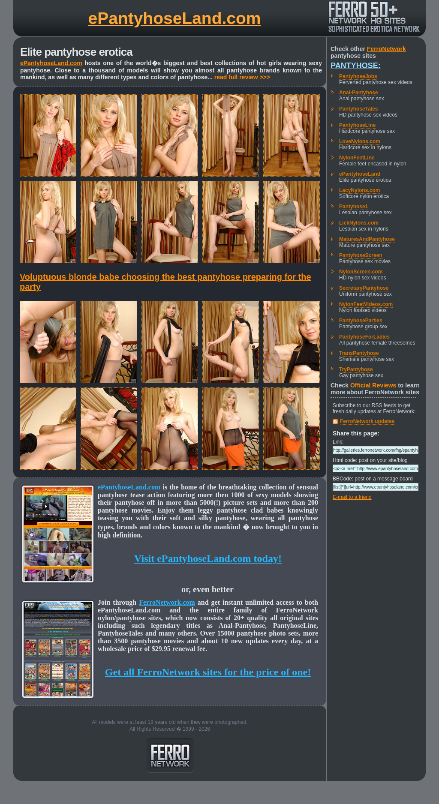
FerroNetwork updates (367, 421)
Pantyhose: (356, 65)
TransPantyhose (359, 353)
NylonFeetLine (357, 158)
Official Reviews (373, 385)
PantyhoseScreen (360, 255)
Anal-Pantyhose (358, 93)
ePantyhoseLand (359, 174)
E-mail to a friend (352, 497)
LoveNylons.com (359, 141)
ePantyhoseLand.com (174, 18)
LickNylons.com (359, 223)
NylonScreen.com (360, 272)
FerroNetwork (386, 48)
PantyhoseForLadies (364, 337)
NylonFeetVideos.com (366, 304)
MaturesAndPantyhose (367, 239)
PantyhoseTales (358, 109)
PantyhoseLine (357, 125)
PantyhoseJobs (358, 76)
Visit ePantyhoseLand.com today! (208, 558)
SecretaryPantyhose (363, 288)
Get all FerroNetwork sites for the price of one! (208, 672)
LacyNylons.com (359, 190)
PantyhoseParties (360, 321)
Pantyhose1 (353, 207)
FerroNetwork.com (167, 602)
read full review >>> (242, 77)
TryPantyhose (356, 369)
